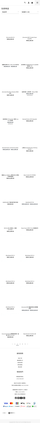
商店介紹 (20, 358)
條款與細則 (20, 364)
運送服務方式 (20, 360)
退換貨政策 (20, 362)
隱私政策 (20, 367)
